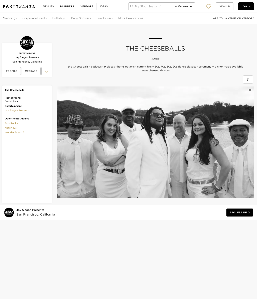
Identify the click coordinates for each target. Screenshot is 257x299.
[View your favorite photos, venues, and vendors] (208, 6)
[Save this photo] (250, 90)
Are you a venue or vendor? (233, 18)
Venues (48, 6)
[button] (208, 6)
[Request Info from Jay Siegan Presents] (239, 213)
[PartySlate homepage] (19, 6)
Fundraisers (105, 18)
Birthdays (59, 18)
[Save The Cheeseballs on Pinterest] (248, 79)
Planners (67, 6)
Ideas (104, 6)
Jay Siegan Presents (27, 57)
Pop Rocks (11, 123)
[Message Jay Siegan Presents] (31, 71)
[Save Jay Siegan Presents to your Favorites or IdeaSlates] (46, 71)
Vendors (87, 6)
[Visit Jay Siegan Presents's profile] (34, 212)
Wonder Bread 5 (14, 132)
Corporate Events (34, 18)
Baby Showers (81, 18)
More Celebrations (130, 18)
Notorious (11, 127)
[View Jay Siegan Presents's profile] (12, 71)
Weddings (10, 18)
